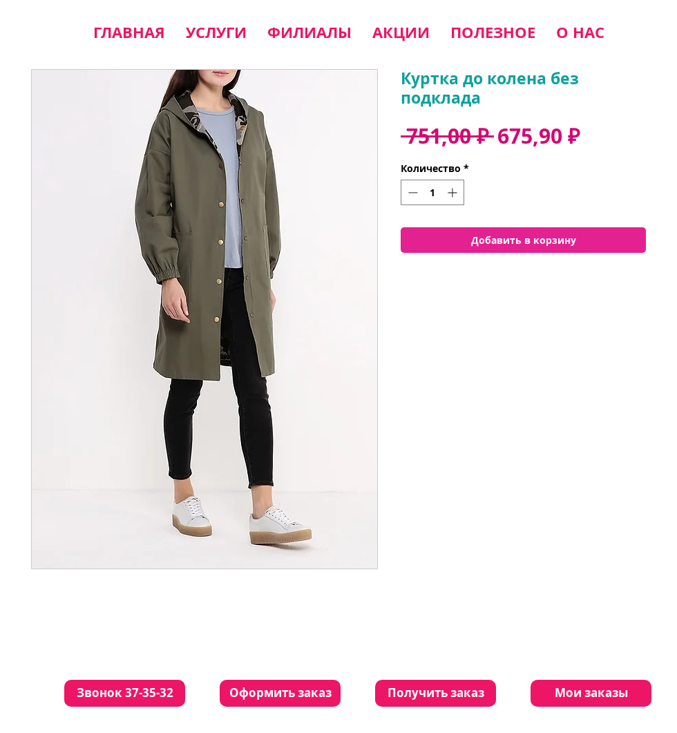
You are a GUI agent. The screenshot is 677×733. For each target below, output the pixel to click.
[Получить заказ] (435, 693)
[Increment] (453, 192)
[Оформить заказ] (280, 693)
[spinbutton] (432, 192)
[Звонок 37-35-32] (124, 693)
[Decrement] (411, 192)
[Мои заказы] (591, 693)
